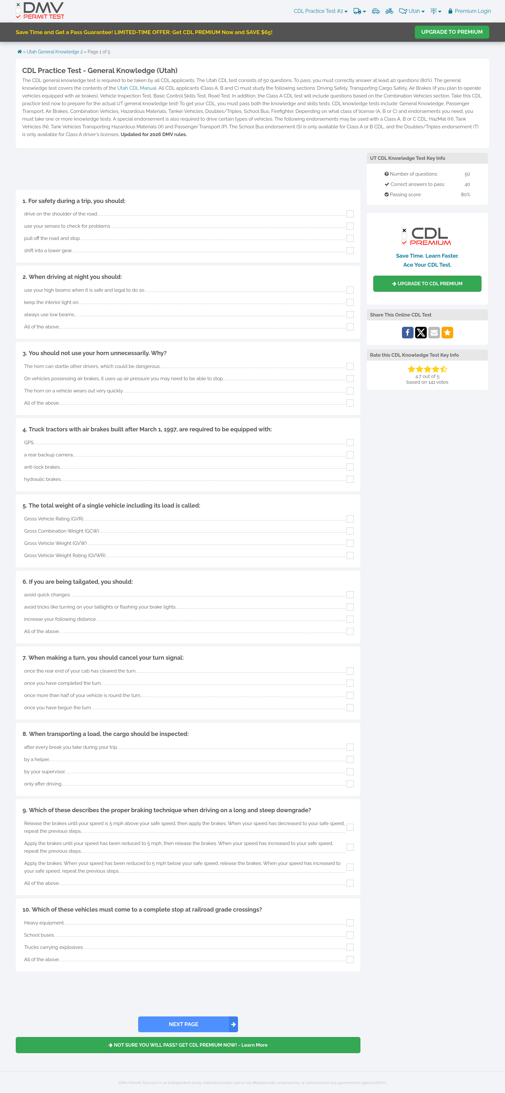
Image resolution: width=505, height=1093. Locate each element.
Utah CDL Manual (136, 88)
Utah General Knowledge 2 (55, 51)
